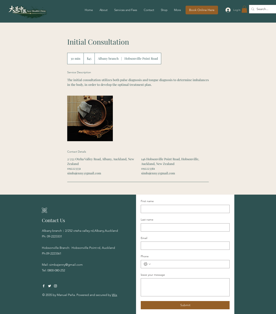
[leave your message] (185, 287)
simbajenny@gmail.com (66, 264)
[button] (244, 9)
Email (144, 238)
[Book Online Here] (202, 10)
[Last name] (184, 227)
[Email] (184, 246)
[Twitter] (50, 286)
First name (147, 201)
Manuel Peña (66, 295)
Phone (145, 256)
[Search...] (264, 9)
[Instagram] (55, 286)
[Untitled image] (90, 118)
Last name (147, 219)
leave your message (153, 274)
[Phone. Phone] (189, 264)
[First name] (184, 209)
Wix (114, 295)
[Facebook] (44, 286)
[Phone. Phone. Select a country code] (147, 264)
